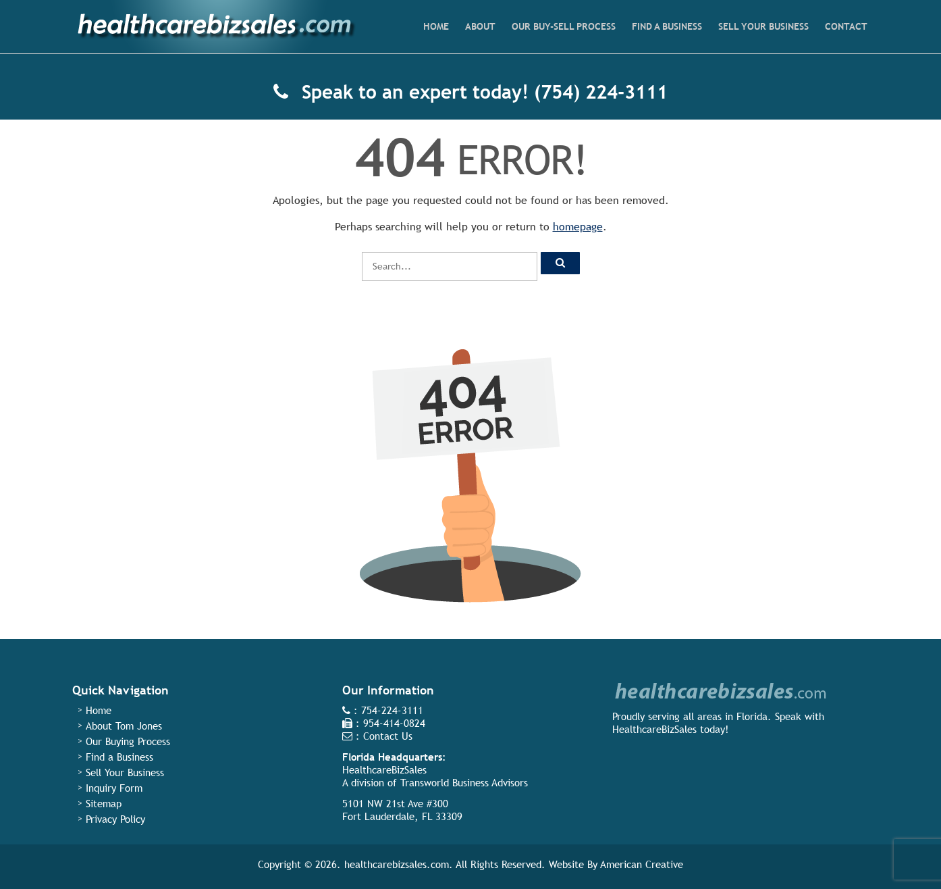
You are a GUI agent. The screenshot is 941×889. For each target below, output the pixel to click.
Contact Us (387, 736)
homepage (578, 226)
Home (98, 710)
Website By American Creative (616, 864)
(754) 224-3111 (601, 92)
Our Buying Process (128, 741)
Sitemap (104, 803)
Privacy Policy (115, 819)
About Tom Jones (124, 726)
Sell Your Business (125, 772)
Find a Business (119, 757)
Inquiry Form (114, 788)
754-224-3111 (392, 710)
